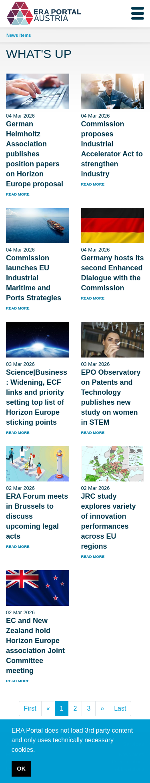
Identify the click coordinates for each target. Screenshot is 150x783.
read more (18, 194)
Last (120, 708)
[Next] (102, 708)
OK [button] (21, 768)
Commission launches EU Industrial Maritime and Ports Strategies (33, 278)
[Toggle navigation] (137, 13)
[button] (38, 750)
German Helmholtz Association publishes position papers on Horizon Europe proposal (34, 154)
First (30, 708)
